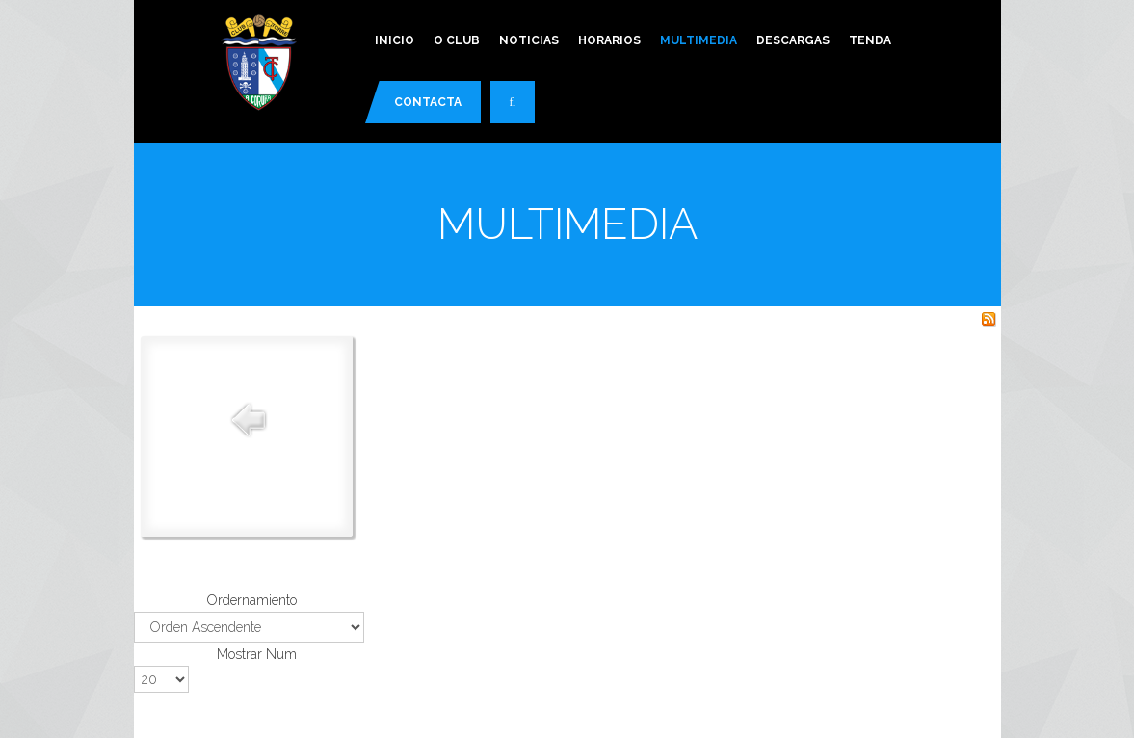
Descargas (793, 40)
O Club (457, 40)
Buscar (522, 109)
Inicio (394, 40)
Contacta (428, 102)
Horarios (609, 40)
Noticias (529, 40)
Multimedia (698, 40)
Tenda (870, 40)
